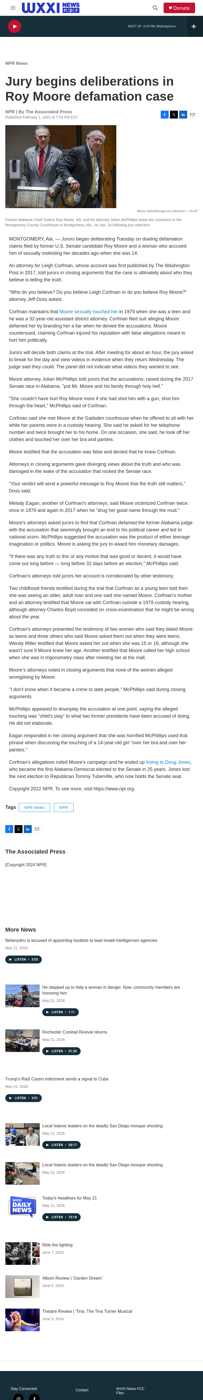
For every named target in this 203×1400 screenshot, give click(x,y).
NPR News (16, 63)
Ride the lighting (57, 1245)
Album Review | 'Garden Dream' (72, 1278)
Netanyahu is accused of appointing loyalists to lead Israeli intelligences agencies (81, 940)
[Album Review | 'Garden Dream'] (22, 1286)
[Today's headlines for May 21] (22, 1206)
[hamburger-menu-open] (13, 8)
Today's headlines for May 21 (69, 1198)
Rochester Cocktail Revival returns (74, 1032)
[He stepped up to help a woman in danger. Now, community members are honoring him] (22, 996)
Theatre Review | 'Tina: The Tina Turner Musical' (87, 1311)
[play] (14, 26)
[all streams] (195, 26)
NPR (63, 807)
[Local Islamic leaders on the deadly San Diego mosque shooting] (22, 1134)
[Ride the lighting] (22, 1253)
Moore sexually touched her (88, 311)
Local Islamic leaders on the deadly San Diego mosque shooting (102, 1126)
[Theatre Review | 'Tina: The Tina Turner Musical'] (22, 1320)
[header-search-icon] (155, 8)
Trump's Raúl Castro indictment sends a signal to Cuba (56, 1079)
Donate (181, 8)
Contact (82, 1390)
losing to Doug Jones (168, 762)
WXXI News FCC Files (130, 1391)
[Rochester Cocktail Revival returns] (22, 1040)
